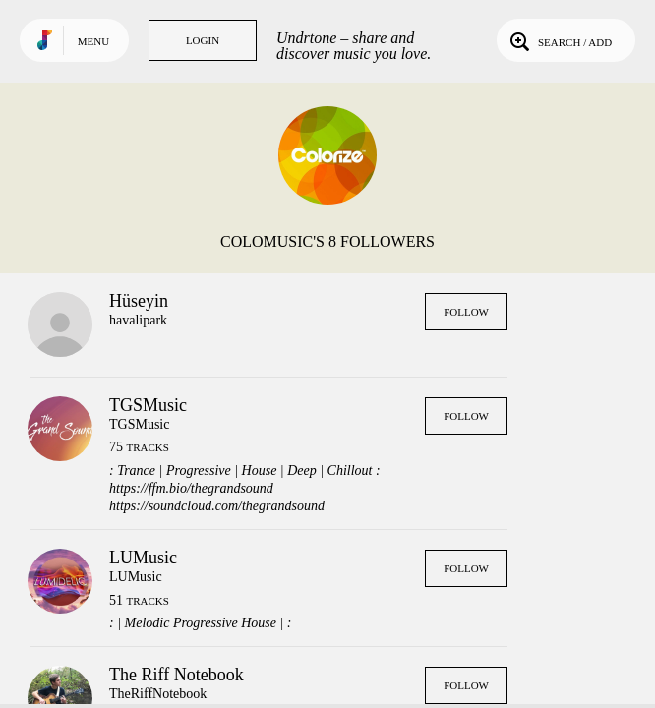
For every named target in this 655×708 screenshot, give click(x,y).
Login (202, 40)
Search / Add (559, 40)
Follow (466, 312)
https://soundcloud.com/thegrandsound (217, 506)
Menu (93, 41)
